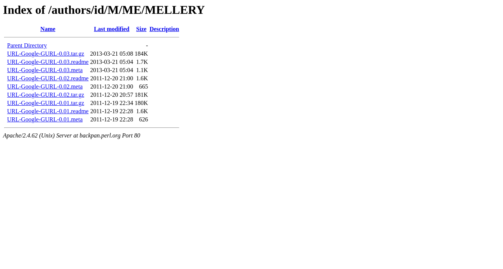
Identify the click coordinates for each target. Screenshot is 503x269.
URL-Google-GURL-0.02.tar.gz (45, 95)
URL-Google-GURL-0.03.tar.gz (45, 53)
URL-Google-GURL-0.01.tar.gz (45, 103)
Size (141, 29)
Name (47, 29)
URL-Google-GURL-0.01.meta (45, 119)
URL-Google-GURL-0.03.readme (48, 62)
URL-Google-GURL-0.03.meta (45, 70)
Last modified (111, 29)
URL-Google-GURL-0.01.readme (48, 111)
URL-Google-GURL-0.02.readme (48, 78)
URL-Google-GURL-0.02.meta (45, 86)
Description (164, 29)
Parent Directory (27, 45)
